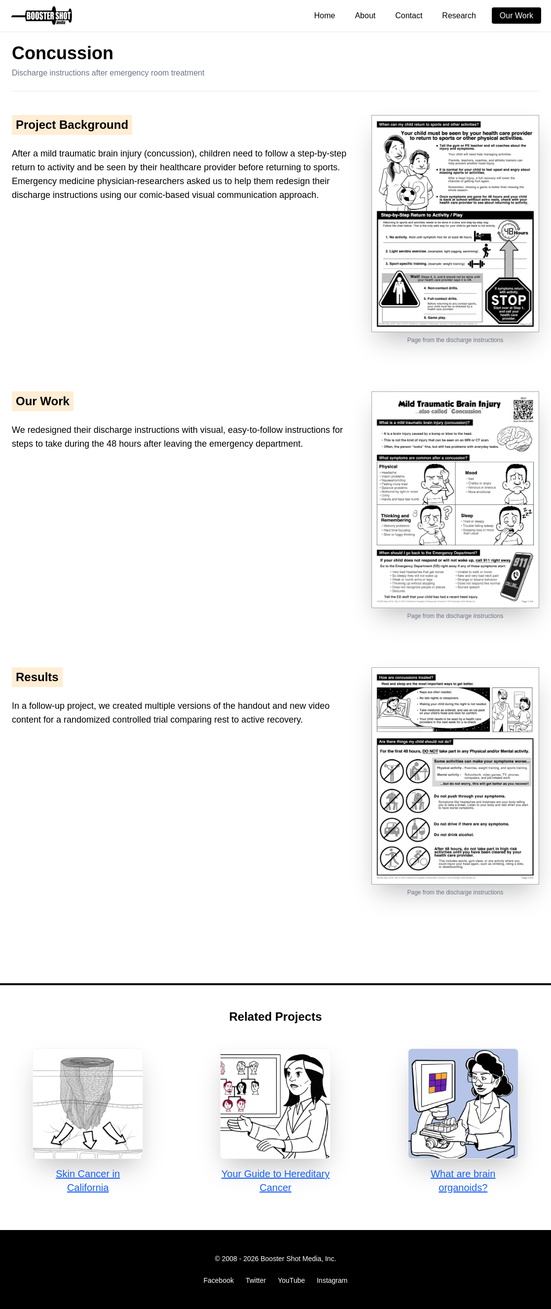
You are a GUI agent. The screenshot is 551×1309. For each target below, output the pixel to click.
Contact (408, 15)
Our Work (516, 15)
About (365, 15)
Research (459, 15)
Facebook (219, 1280)
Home (324, 15)
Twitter (256, 1280)
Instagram (332, 1280)
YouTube (291, 1280)
